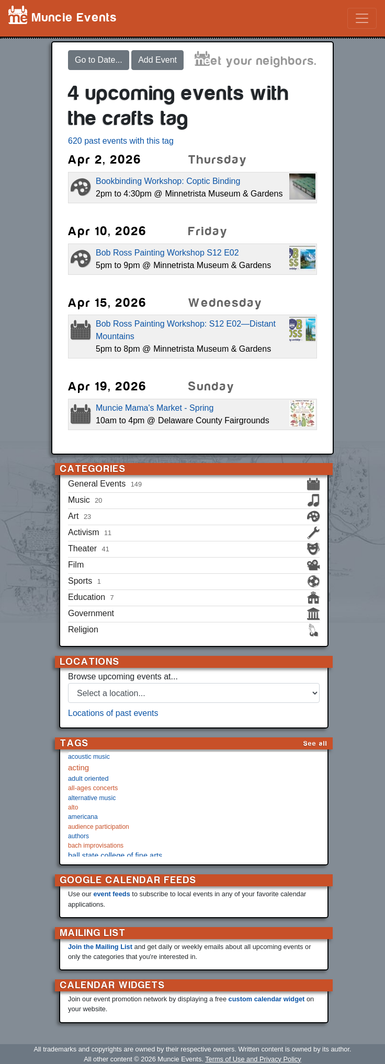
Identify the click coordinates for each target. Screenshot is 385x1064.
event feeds (111, 894)
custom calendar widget (267, 999)
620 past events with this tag (121, 140)
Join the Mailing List (100, 947)
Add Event (157, 59)
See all (315, 743)
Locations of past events (113, 713)
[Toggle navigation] (362, 18)
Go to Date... (98, 59)
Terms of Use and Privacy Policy (253, 1059)
